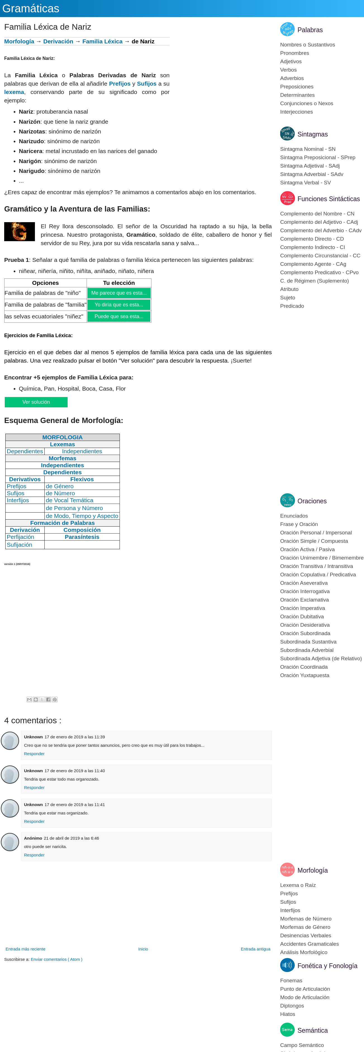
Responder (34, 753)
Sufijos (147, 83)
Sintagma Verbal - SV (305, 182)
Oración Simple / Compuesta (314, 541)
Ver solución (35, 402)
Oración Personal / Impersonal (316, 533)
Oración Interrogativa (305, 591)
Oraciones (312, 501)
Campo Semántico (302, 1045)
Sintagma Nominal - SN (308, 149)
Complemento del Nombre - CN (317, 214)
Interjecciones (296, 112)
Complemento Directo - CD (312, 239)
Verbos (288, 70)
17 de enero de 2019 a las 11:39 (75, 736)
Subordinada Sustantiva (308, 642)
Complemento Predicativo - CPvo (319, 272)
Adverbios (292, 78)
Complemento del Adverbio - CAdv (320, 230)
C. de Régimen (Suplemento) (314, 281)
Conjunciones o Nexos (306, 103)
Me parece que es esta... (118, 293)
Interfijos (290, 910)
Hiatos (287, 1014)
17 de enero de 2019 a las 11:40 (75, 770)
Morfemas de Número (306, 919)
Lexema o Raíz (298, 885)
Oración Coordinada (304, 667)
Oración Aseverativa (304, 583)
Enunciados (294, 516)
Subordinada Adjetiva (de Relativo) (321, 658)
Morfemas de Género (305, 927)
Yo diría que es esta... (119, 304)
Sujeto (287, 297)
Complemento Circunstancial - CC (320, 256)
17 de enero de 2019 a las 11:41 (75, 804)
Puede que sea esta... (118, 316)
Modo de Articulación (304, 997)
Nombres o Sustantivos (307, 45)
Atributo (289, 289)
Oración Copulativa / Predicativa (318, 574)
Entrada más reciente (26, 949)
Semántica (313, 1030)
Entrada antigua (255, 949)
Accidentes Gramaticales (309, 944)
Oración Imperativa (302, 608)
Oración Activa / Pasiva (307, 549)
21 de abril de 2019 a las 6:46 (71, 838)
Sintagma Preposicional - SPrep (317, 157)
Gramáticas (31, 8)
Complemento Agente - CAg (313, 264)
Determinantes (297, 95)
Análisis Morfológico (303, 952)
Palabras (310, 30)
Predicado (292, 306)
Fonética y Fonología (328, 965)
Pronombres (294, 53)
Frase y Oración (299, 524)
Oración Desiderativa (305, 625)
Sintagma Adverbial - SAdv (311, 174)
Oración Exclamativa (304, 600)
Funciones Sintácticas (329, 199)
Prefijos (119, 83)
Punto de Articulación (305, 989)
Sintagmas (313, 134)
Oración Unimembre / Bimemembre (322, 558)
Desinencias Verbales (305, 935)
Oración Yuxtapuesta (304, 675)
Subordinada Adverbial (307, 650)
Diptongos (292, 1006)
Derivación (58, 41)
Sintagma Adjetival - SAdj (310, 166)
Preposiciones (296, 87)
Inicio (143, 949)
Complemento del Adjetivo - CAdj (319, 222)
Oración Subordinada (305, 633)
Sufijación (19, 544)
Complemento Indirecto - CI (312, 247)
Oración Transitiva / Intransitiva (316, 566)
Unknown (33, 736)
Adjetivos (291, 61)
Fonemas (291, 980)
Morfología (19, 41)
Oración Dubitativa (302, 616)
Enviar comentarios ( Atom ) (56, 959)
